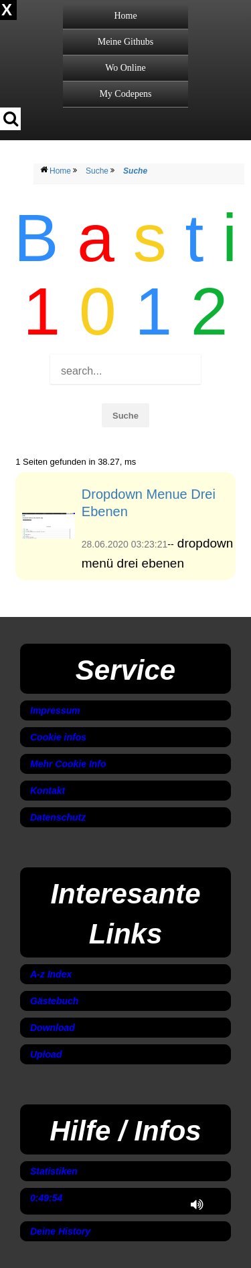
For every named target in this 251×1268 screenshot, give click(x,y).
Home (125, 16)
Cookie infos (58, 737)
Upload (46, 1054)
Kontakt (47, 790)
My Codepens (125, 94)
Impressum (55, 710)
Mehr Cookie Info (68, 764)
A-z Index (51, 974)
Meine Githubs (126, 42)
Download (52, 1027)
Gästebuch (54, 1001)
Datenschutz (58, 817)
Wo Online (125, 68)
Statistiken (54, 1171)
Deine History (60, 1231)
